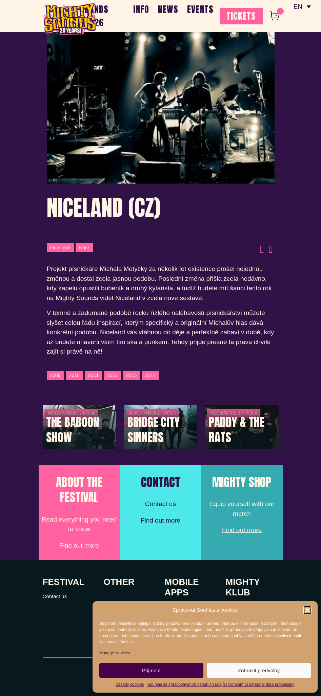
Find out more (79, 545)
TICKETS (241, 16)
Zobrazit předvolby (259, 670)
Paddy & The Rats (236, 430)
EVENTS (200, 9)
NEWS (168, 9)
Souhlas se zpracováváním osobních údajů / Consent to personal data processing (221, 684)
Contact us (55, 596)
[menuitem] (301, 7)
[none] (301, 7)
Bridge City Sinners (153, 430)
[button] (307, 610)
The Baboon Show (72, 430)
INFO (141, 9)
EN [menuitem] (297, 6)
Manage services (114, 653)
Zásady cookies (130, 684)
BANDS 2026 (96, 15)
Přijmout (151, 670)
